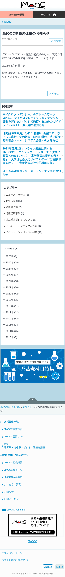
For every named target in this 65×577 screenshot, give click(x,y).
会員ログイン (48, 15)
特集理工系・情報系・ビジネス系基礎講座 (24, 445)
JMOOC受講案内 (13, 429)
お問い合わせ (16, 15)
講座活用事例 (13, 213)
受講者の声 (12, 207)
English (48, 567)
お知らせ (56, 40)
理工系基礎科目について (19, 219)
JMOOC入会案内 (13, 477)
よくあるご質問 (12, 484)
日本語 (59, 567)
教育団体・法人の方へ (15, 454)
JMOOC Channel (13, 510)
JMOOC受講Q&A (13, 436)
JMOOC (32, 541)
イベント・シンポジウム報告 (21, 232)
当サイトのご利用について (15, 560)
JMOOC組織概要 (13, 462)
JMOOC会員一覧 (13, 469)
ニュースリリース (15, 194)
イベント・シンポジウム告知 (21, 225)
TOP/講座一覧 (10, 421)
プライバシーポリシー (13, 553)
